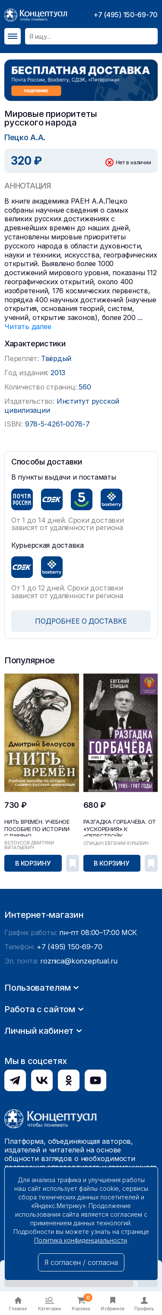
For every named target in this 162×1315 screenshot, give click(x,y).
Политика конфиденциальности (80, 1240)
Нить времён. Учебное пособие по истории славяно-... (35, 827)
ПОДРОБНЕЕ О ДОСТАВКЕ (81, 620)
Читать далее (27, 326)
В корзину (33, 862)
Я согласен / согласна (81, 1262)
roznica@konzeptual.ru (77, 1084)
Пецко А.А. (24, 136)
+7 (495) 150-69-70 (125, 14)
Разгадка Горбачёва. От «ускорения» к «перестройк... (117, 827)
